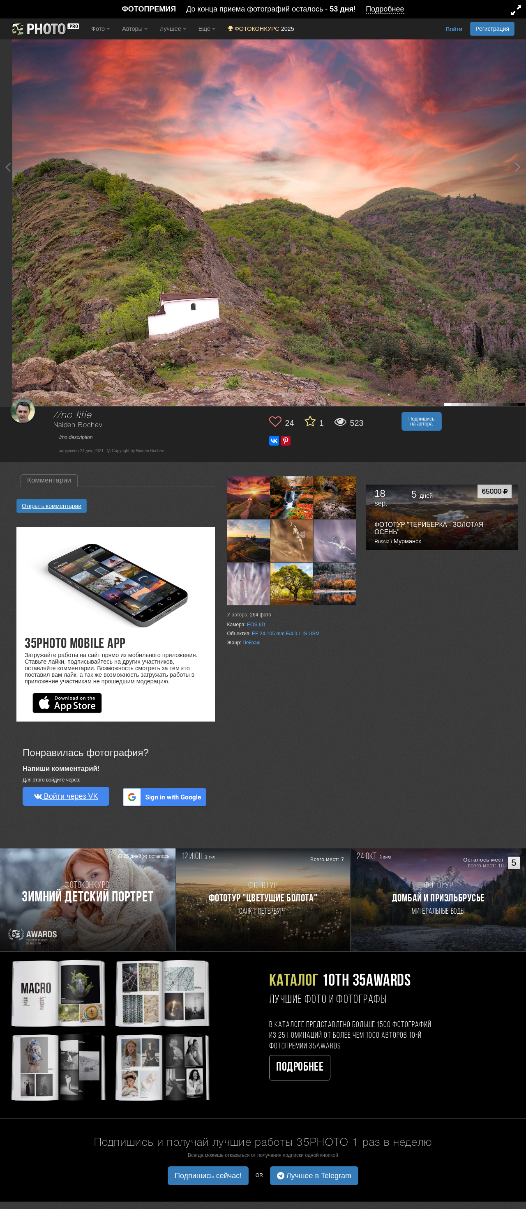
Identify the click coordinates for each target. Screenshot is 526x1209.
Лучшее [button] (173, 29)
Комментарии (49, 480)
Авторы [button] (135, 29)
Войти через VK (66, 796)
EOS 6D (256, 624)
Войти (454, 29)
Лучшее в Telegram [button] (314, 1176)
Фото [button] (100, 29)
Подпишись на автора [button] (421, 421)
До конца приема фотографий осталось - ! (263, 9)
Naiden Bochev (77, 425)
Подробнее (299, 1067)
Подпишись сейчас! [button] (208, 1176)
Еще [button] (206, 29)
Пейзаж (251, 643)
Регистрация (492, 29)
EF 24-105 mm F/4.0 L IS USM (285, 634)
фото (260, 615)
